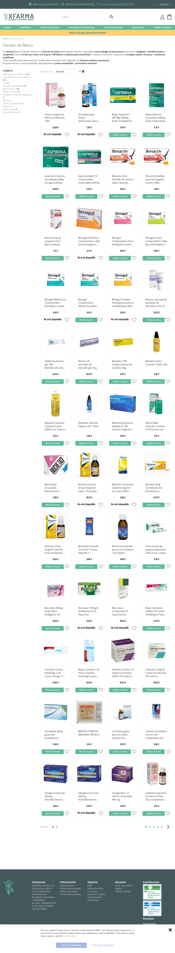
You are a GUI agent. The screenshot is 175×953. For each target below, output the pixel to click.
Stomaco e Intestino (12, 86)
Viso (5, 83)
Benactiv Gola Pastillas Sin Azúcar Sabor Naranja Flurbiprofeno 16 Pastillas (122, 179)
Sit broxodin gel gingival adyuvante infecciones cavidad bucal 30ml (156, 550)
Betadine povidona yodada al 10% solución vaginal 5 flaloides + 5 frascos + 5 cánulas (123, 426)
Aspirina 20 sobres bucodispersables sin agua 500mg (55, 179)
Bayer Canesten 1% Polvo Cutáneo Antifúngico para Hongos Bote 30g (88, 673)
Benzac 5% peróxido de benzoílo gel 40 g (87, 364)
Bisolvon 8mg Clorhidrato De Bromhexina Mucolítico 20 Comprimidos (154, 488)
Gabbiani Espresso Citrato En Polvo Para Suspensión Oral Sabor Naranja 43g (156, 796)
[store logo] (31, 17)
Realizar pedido (123, 891)
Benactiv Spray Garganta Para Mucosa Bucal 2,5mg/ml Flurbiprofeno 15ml (55, 241)
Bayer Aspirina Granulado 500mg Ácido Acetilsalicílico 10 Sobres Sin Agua (156, 118)
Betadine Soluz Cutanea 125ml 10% (156, 363)
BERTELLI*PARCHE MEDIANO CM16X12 (89, 733)
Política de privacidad (70, 888)
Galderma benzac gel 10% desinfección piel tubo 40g (54, 365)
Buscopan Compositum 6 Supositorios (120, 611)
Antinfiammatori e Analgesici (17, 77)
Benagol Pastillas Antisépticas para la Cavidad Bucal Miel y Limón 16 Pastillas (123, 303)
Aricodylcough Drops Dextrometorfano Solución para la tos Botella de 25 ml (89, 118)
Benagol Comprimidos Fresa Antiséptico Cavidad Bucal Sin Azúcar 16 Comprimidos (123, 241)
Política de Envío (95, 888)
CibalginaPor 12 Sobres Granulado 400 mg (122, 796)
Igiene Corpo (9, 109)
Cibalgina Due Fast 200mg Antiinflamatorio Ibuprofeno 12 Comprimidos (55, 796)
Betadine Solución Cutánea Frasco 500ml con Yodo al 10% (55, 426)
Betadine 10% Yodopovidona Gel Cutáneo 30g (122, 364)
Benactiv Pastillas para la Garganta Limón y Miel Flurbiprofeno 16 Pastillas (155, 179)
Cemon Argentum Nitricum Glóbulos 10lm (55, 118)
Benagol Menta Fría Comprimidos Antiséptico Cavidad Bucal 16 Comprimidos (55, 303)
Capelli (6, 106)
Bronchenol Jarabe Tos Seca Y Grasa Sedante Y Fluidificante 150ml (88, 550)
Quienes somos (67, 885)
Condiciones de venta (70, 894)
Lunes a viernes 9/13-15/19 (117, 4)
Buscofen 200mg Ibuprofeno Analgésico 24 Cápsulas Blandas (54, 611)
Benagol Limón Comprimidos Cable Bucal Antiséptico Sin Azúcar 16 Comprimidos (156, 241)
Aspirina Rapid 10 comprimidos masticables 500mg (88, 179)
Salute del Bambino (12, 103)
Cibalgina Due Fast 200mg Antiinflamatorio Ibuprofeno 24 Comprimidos (88, 796)
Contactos (92, 891)
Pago (90, 885)
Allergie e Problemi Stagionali (17, 94)
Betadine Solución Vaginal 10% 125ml (88, 424)
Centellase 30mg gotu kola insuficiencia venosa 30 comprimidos (54, 735)
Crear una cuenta (123, 885)
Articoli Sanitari (10, 112)
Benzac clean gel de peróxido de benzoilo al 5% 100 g (156, 303)
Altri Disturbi (9, 88)
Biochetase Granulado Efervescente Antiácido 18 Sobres (55, 488)
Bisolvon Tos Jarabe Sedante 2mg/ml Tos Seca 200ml (122, 488)
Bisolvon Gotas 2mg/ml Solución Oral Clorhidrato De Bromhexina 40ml (55, 550)
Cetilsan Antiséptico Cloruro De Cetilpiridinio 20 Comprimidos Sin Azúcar (156, 735)
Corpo (6, 100)
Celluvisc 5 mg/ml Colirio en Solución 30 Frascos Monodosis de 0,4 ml (156, 673)
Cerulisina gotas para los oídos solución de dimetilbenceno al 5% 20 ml (122, 735)
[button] (67, 135)
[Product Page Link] (56, 108)
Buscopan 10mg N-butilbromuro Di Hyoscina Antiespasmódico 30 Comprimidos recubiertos (88, 611)
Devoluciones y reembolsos (95, 898)
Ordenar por (46, 71)
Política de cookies (69, 891)
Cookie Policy (70, 936)
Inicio (5, 38)
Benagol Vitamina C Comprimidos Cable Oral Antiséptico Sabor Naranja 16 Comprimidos (89, 241)
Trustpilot (149, 924)
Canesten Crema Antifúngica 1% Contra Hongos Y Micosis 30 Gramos (55, 673)
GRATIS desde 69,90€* (46, 4)
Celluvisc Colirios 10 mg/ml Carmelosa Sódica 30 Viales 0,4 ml (123, 673)
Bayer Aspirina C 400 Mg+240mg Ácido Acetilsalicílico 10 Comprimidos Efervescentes (123, 118)
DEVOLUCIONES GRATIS (79, 4)
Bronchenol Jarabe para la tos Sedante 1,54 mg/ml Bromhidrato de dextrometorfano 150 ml (122, 550)
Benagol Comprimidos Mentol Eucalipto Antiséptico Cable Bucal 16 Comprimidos (87, 303)
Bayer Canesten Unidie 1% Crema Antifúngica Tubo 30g (155, 611)
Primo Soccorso (10, 91)
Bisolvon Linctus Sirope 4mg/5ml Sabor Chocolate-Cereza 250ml (87, 488)
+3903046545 (38, 900)
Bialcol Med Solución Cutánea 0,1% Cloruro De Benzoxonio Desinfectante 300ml (155, 426)
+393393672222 (48, 903)
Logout (118, 888)
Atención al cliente (97, 894)
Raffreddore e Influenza (14, 74)
